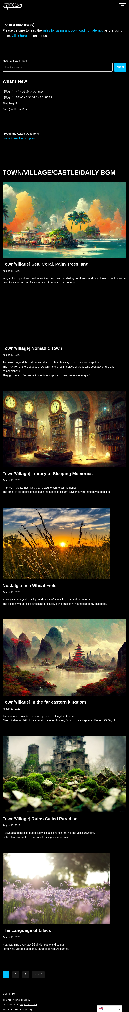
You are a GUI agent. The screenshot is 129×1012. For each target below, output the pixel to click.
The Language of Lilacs (27, 930)
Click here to (21, 36)
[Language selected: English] (109, 1008)
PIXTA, (18, 1009)
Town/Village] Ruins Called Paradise (40, 818)
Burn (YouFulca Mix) (15, 109)
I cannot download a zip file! (19, 138)
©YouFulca (9, 994)
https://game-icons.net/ (19, 1000)
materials (96, 30)
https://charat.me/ (28, 1004)
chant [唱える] (120, 67)
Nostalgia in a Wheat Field (30, 585)
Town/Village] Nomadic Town (32, 348)
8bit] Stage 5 (10, 103)
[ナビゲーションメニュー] (122, 6)
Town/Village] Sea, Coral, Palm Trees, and (46, 264)
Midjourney (27, 1009)
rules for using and (57, 30)
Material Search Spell (15, 60)
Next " (38, 974)
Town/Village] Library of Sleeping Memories (48, 473)
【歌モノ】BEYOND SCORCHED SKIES (27, 97)
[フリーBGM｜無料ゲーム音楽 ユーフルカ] (13, 6)
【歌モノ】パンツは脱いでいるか (23, 91)
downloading (80, 30)
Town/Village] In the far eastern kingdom (44, 702)
